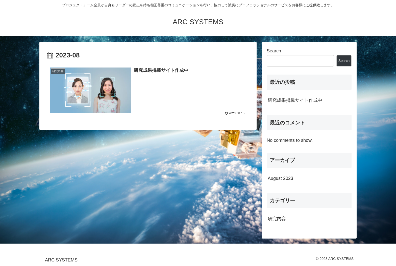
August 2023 (280, 178)
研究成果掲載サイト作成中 (295, 100)
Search (274, 50)
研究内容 (277, 218)
